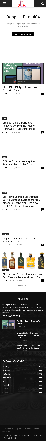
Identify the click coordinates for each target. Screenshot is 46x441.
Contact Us (16, 435)
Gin (4, 83)
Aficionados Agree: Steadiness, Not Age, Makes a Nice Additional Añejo (22, 276)
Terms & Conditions (11, 438)
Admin (4, 93)
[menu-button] (4, 3)
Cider (4, 118)
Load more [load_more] (23, 286)
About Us (7, 435)
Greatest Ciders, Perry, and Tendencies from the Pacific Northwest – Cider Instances (18, 125)
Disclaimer (26, 435)
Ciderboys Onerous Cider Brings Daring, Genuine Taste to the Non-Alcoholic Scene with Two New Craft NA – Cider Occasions (21, 201)
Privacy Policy (36, 435)
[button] (42, 3)
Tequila (5, 234)
